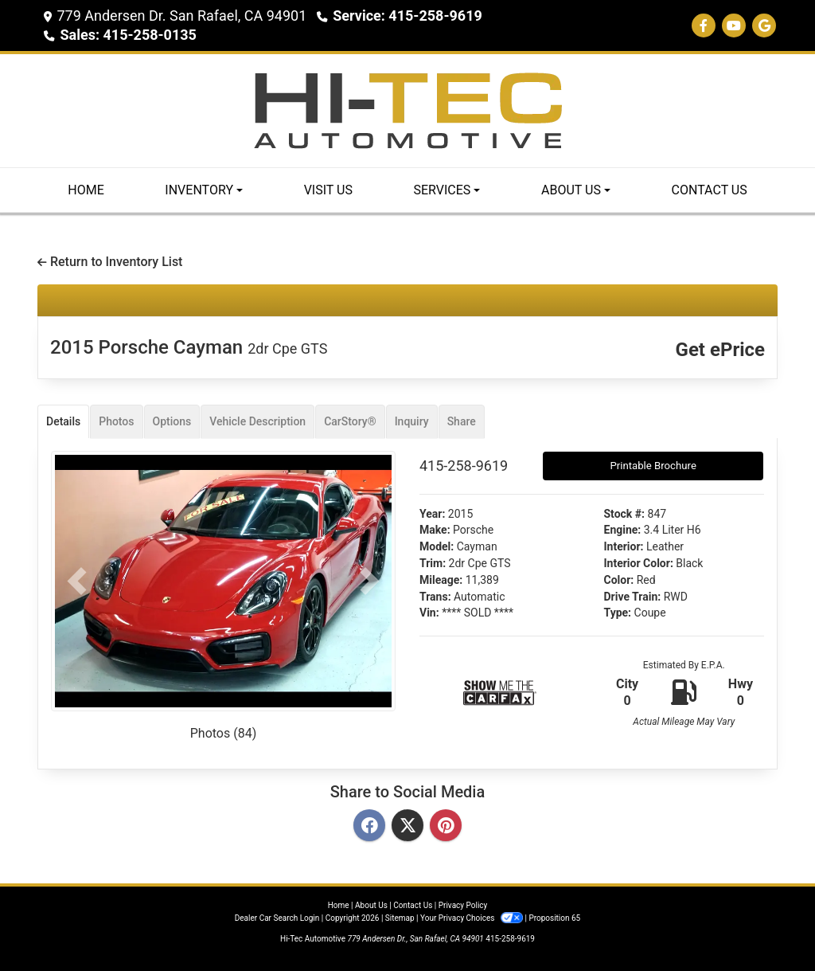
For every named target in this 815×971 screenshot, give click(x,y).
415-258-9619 (510, 938)
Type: (618, 612)
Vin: (429, 612)
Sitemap (400, 918)
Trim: (432, 563)
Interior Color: (638, 563)
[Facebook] (369, 826)
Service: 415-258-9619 (407, 15)
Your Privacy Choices (472, 918)
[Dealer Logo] (407, 109)
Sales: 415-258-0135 (128, 34)
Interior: (624, 546)
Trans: (435, 596)
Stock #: (624, 513)
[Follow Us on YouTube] (734, 26)
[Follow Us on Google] (764, 26)
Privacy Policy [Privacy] (463, 905)
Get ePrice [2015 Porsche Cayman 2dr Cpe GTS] (720, 350)
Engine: (622, 529)
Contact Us (412, 905)
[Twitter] (407, 826)
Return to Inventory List (109, 261)
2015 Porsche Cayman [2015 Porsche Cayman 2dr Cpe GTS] (188, 347)
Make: (434, 529)
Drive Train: (632, 596)
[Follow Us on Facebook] (704, 26)
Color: (619, 580)
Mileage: (440, 580)
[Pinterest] (446, 826)
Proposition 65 (554, 918)
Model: (436, 546)
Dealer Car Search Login (277, 918)
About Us (371, 905)
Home (338, 905)
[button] (77, 581)
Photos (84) (223, 733)
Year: (432, 513)
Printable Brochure (653, 466)
